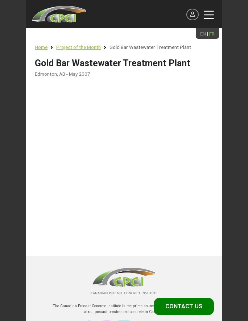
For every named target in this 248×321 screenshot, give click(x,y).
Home (41, 47)
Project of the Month (78, 47)
